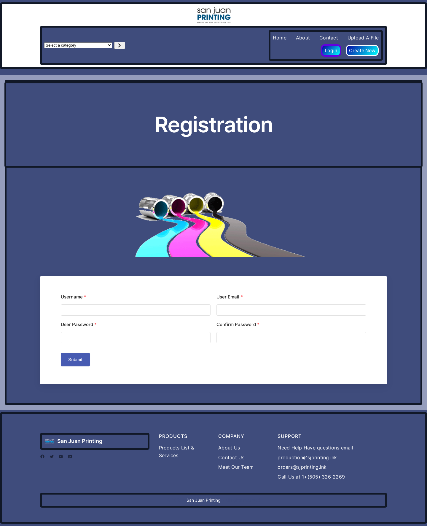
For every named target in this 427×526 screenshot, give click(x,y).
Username (73, 297)
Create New (362, 50)
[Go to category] (119, 45)
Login (331, 50)
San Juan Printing (79, 441)
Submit (75, 359)
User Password (79, 324)
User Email (229, 297)
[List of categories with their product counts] (78, 45)
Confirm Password (237, 324)
